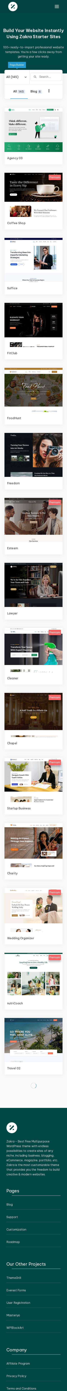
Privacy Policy (16, 1376)
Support (12, 1217)
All (19, 91)
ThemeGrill (13, 1278)
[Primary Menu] (57, 6)
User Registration (18, 1303)
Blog (36, 91)
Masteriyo (13, 1315)
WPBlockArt (15, 1327)
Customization (16, 1229)
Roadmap (13, 1242)
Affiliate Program (18, 1363)
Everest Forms (16, 1290)
